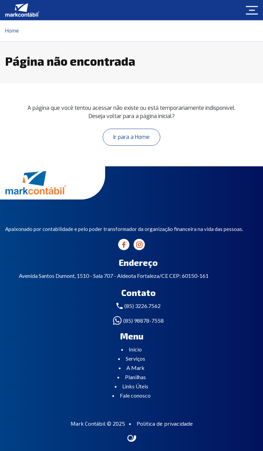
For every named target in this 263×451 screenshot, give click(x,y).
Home (12, 30)
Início (135, 349)
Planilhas (135, 377)
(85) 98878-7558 (143, 320)
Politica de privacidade (165, 423)
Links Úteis (135, 386)
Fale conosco (135, 395)
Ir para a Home (131, 137)
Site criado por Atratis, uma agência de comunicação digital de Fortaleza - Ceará (132, 438)
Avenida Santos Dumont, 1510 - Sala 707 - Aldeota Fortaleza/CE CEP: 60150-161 (114, 275)
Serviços (135, 358)
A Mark (135, 367)
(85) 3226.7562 (142, 305)
